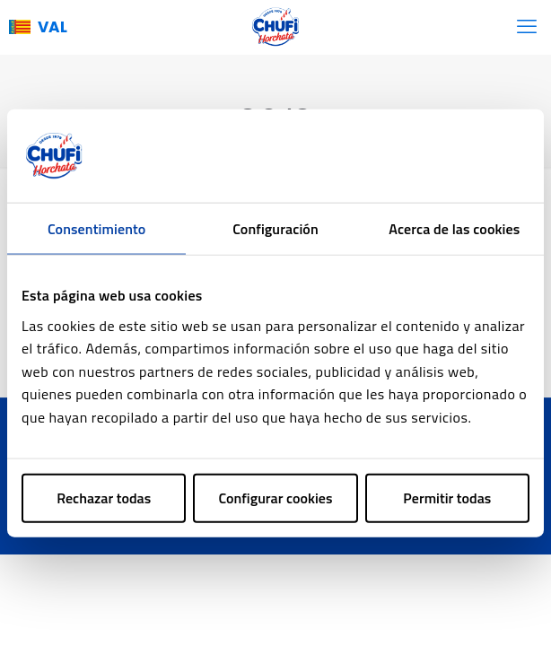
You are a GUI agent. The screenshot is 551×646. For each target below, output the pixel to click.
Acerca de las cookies (454, 229)
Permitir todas (447, 497)
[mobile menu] (527, 27)
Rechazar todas (104, 497)
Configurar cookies (276, 497)
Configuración (275, 229)
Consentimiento (96, 229)
